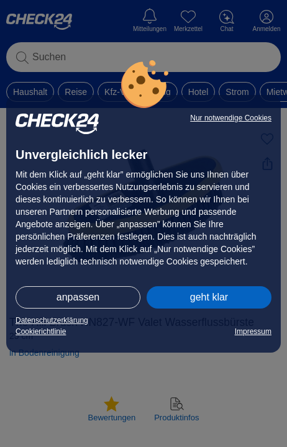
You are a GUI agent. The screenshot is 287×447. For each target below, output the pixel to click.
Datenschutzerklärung (52, 320)
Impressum (253, 331)
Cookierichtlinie (41, 331)
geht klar (209, 297)
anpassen (78, 297)
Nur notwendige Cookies (230, 118)
